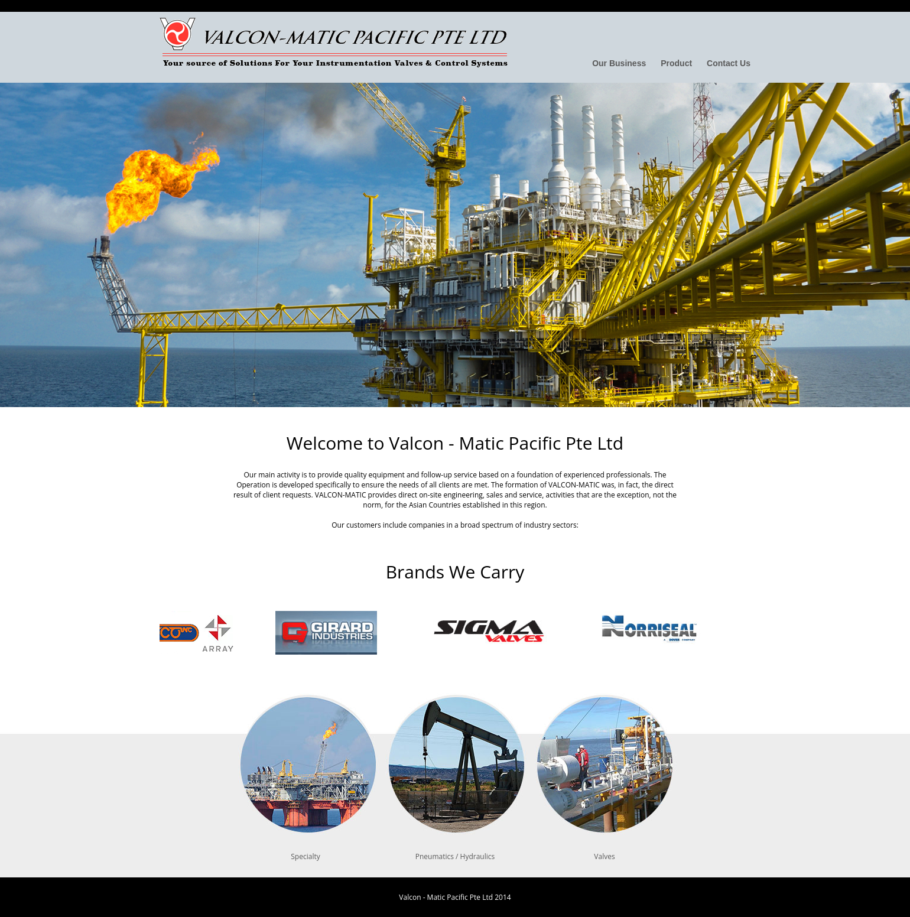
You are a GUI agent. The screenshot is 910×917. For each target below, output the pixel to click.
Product (676, 63)
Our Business (619, 63)
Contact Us (728, 63)
